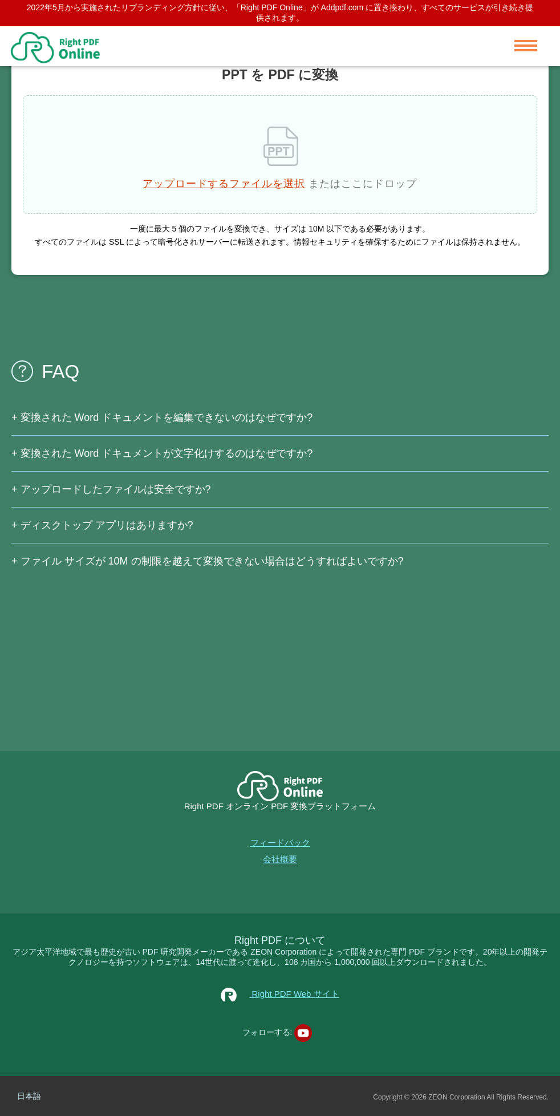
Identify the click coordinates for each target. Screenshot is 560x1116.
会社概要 (280, 859)
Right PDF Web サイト (280, 994)
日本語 (29, 1096)
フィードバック (280, 842)
